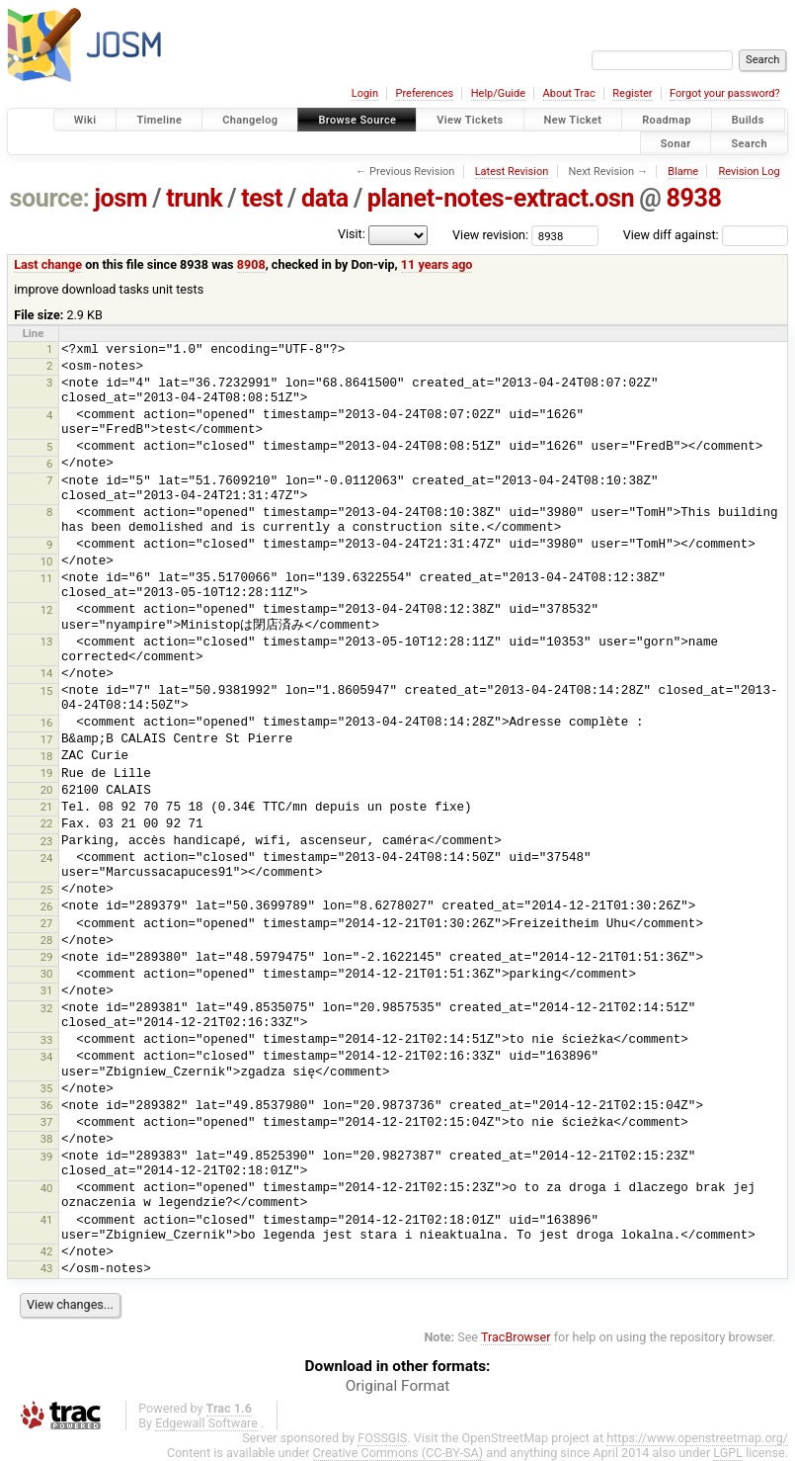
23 (46, 841)
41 (46, 1220)
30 (46, 974)
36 (46, 1105)
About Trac (569, 93)
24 (46, 858)
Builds (748, 120)
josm (120, 198)
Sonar (676, 142)
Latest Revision (512, 171)
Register (632, 93)
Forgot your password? (725, 93)
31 (46, 990)
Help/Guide (498, 93)
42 (46, 1251)
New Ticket (573, 120)
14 (46, 673)
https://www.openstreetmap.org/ (697, 1437)
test (261, 198)
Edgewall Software (206, 1423)
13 (46, 641)
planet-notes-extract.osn (500, 198)
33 (46, 1040)
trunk (194, 198)
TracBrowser (516, 1337)
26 (46, 906)
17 (46, 739)
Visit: (351, 233)
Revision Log (748, 171)
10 (46, 561)
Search (749, 142)
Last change (48, 264)
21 (46, 807)
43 (46, 1268)
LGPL (728, 1452)
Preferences (424, 93)
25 (46, 890)
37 (46, 1122)
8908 (251, 264)
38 (46, 1139)
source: (50, 198)
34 (46, 1057)
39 (46, 1156)
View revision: (490, 234)
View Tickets (470, 120)
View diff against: (705, 234)
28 (46, 940)
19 (46, 773)
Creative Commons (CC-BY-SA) (398, 1452)
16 (46, 723)
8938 (693, 198)
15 (46, 691)
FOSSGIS (382, 1437)
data (325, 198)
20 (46, 790)
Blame (683, 171)
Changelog (250, 120)
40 (46, 1188)
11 (46, 578)
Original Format (398, 1386)
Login (365, 93)
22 (46, 823)
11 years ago (437, 264)
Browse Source (357, 120)
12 (46, 610)
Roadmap (666, 120)
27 (46, 923)
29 (46, 957)
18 (46, 756)
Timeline (159, 120)
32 (46, 1008)
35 (46, 1088)
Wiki (85, 120)
